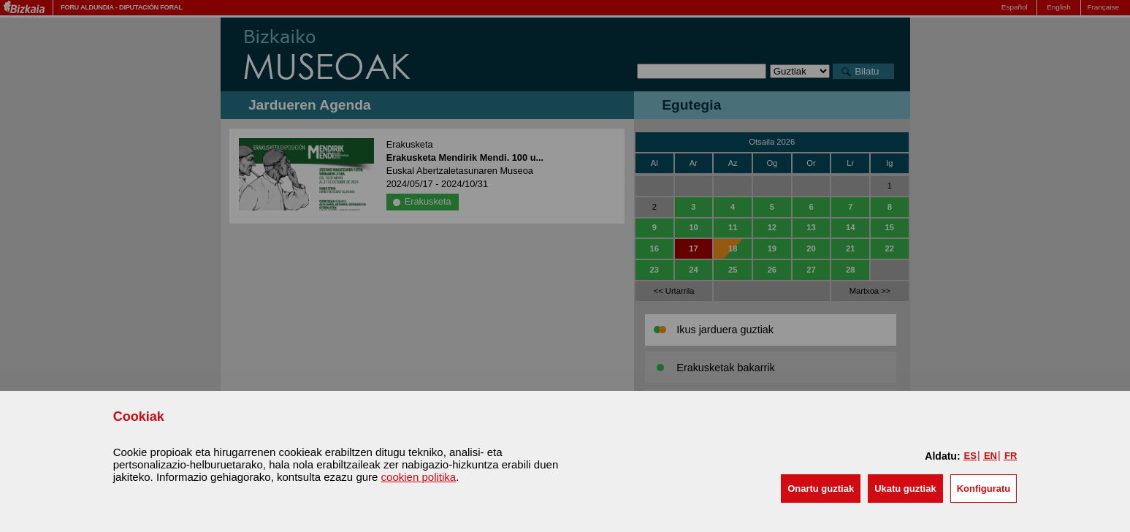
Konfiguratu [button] (984, 488)
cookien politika (419, 477)
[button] (820, 488)
